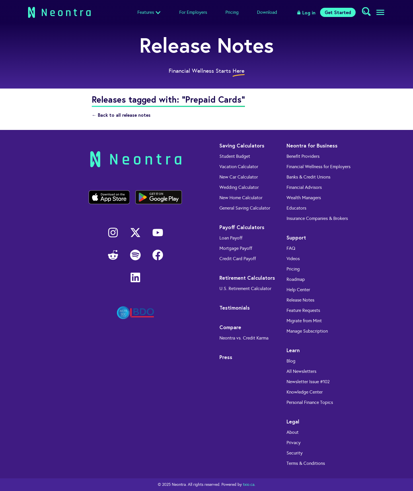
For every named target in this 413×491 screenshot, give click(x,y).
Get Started (338, 12)
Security (295, 453)
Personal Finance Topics (310, 402)
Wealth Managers (304, 197)
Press (225, 357)
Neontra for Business (312, 145)
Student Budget (234, 156)
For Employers (193, 12)
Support (296, 237)
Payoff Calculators (241, 227)
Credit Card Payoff (237, 258)
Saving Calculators (241, 145)
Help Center (298, 289)
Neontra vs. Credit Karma (243, 338)
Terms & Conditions (306, 463)
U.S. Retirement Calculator (245, 288)
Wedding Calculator (239, 187)
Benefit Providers (303, 156)
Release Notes (300, 300)
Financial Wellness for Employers (318, 166)
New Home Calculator (240, 197)
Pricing (232, 12)
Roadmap (296, 279)
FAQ (291, 248)
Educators (296, 208)
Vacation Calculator (238, 166)
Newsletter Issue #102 (308, 381)
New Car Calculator (238, 177)
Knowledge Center (305, 392)
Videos (293, 258)
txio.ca (248, 484)
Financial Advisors (304, 187)
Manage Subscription (307, 331)
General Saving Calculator (244, 208)
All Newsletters (301, 371)
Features (145, 12)
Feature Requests (303, 310)
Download (267, 12)
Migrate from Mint (304, 320)
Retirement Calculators (247, 277)
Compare (230, 327)
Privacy (294, 442)
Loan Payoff (230, 238)
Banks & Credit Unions (308, 177)
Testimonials (234, 307)
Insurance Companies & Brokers (317, 218)
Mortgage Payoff (235, 248)
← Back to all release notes (121, 115)
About (293, 432)
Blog (291, 361)
